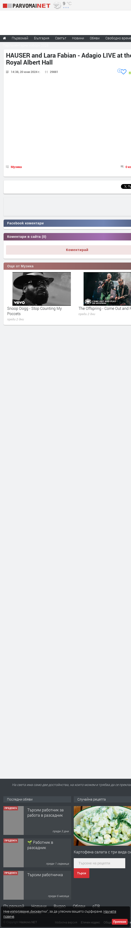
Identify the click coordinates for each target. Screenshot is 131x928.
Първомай (13, 906)
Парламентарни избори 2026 (26, 45)
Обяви (79, 906)
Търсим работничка (45, 874)
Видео (60, 906)
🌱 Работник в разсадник (40, 845)
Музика (16, 167)
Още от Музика (20, 266)
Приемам (119, 921)
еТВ (96, 906)
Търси (81, 873)
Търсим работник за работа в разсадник (45, 812)
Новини (78, 38)
